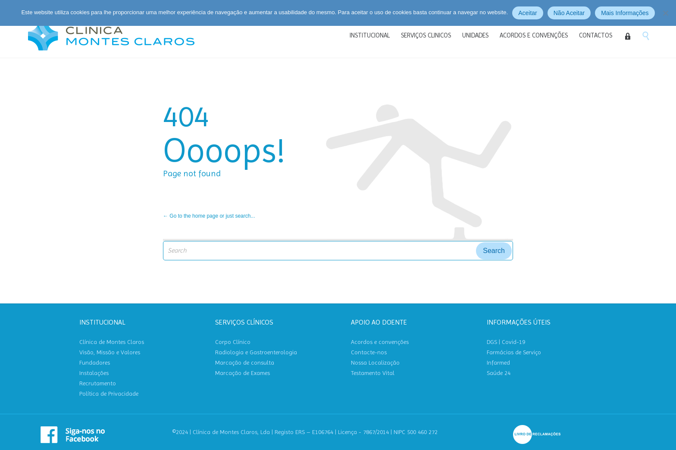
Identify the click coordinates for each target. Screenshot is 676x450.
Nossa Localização (375, 362)
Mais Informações (624, 12)
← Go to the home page (190, 216)
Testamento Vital (372, 373)
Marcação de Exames (242, 373)
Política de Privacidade (108, 394)
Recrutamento (97, 383)
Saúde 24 (498, 373)
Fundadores (94, 362)
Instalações (94, 373)
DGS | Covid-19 (506, 342)
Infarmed (498, 362)
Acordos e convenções (380, 342)
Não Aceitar (569, 12)
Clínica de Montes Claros (111, 342)
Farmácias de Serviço (514, 352)
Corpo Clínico (232, 342)
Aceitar (527, 12)
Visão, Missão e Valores (109, 352)
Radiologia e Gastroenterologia (256, 352)
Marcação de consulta (244, 362)
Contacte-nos (369, 352)
